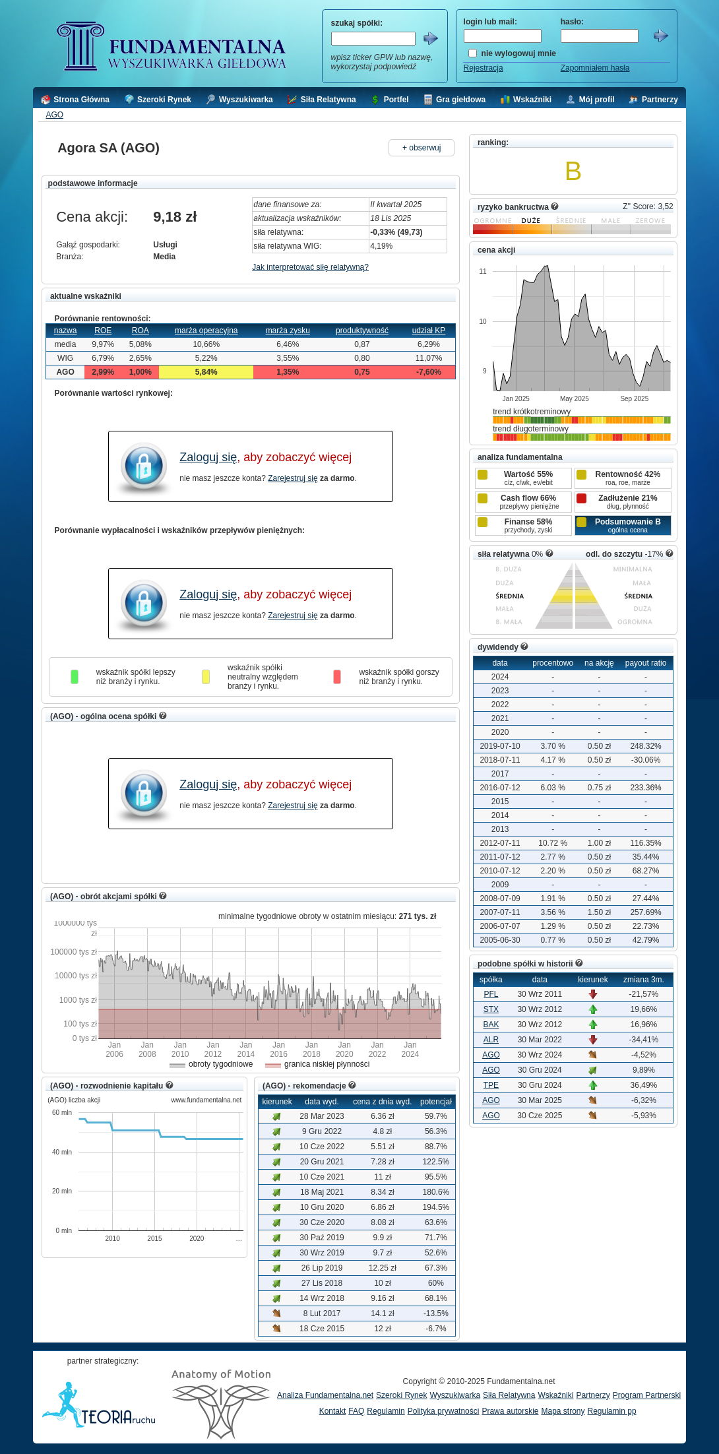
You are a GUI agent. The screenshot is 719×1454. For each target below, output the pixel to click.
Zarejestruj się (292, 478)
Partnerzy (593, 1395)
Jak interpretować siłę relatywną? (310, 267)
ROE (102, 330)
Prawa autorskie (510, 1411)
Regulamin (385, 1411)
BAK (491, 1024)
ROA (140, 330)
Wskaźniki (555, 1395)
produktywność (362, 330)
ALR (491, 1039)
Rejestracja (483, 68)
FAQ (356, 1411)
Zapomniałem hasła (595, 68)
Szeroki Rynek (401, 1395)
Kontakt (332, 1411)
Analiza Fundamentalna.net (325, 1395)
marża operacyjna (206, 330)
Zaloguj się (208, 457)
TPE (491, 1085)
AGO (54, 114)
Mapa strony (562, 1411)
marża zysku (288, 330)
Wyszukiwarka (454, 1395)
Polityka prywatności (444, 1411)
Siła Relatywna (509, 1395)
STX (491, 1009)
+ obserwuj (421, 147)
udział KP (429, 330)
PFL (491, 994)
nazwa (65, 330)
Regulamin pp (612, 1411)
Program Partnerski (647, 1395)
